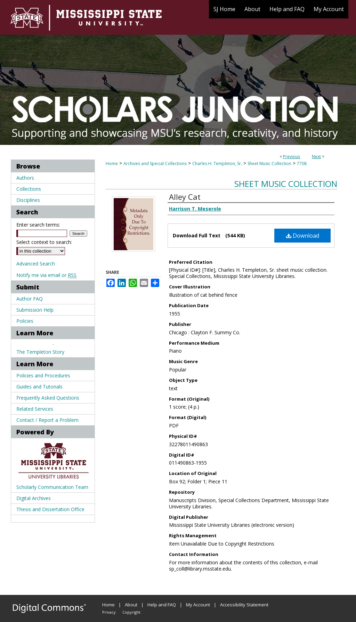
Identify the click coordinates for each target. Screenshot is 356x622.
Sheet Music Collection (269, 163)
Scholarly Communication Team (52, 487)
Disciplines (28, 200)
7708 (302, 163)
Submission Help (35, 309)
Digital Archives (33, 498)
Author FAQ (29, 298)
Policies (24, 321)
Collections (28, 189)
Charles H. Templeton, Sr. (217, 163)
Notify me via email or (46, 275)
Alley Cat (185, 196)
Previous (291, 156)
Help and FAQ (161, 604)
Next (316, 156)
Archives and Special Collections (155, 163)
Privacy (109, 612)
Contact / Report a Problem (47, 420)
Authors (25, 177)
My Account (198, 604)
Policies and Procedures (43, 375)
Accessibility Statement (244, 604)
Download (302, 235)
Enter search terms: (38, 224)
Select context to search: (44, 242)
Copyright (131, 612)
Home (112, 163)
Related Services (34, 409)
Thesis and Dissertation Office (50, 509)
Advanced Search (35, 263)
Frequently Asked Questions (47, 397)
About (131, 604)
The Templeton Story (40, 352)
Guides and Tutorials (39, 386)
